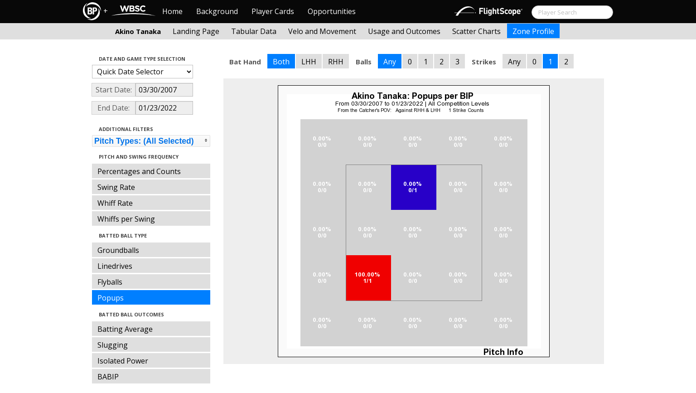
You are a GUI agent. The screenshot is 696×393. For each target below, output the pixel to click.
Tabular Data (253, 31)
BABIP (108, 377)
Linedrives (114, 266)
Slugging (112, 345)
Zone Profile (533, 31)
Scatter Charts (476, 31)
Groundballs (118, 250)
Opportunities (332, 11)
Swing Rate (116, 187)
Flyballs (109, 282)
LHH (308, 62)
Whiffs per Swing (126, 219)
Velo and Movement (322, 31)
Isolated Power (122, 361)
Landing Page (196, 31)
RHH (335, 62)
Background (217, 11)
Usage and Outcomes (404, 31)
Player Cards (272, 11)
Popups (110, 298)
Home (172, 11)
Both (281, 62)
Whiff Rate (115, 203)
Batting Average (125, 329)
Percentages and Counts (139, 171)
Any (389, 62)
